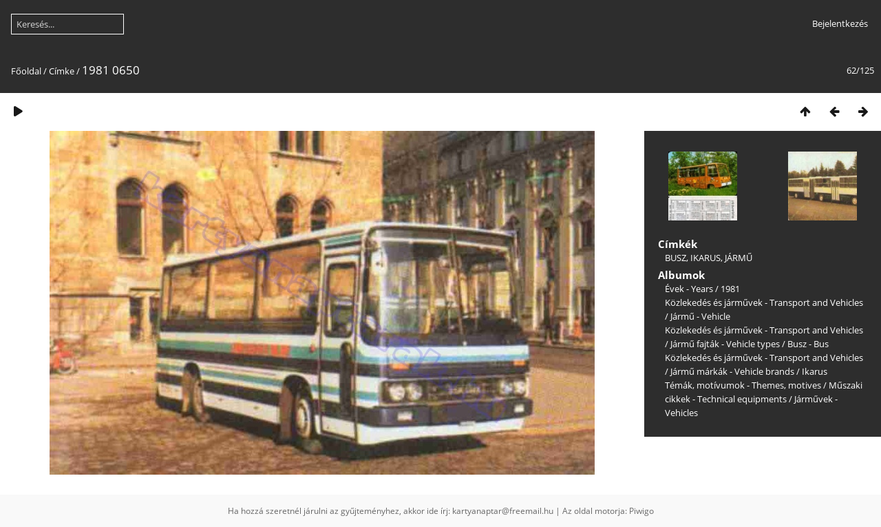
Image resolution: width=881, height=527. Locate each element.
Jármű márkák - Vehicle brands (732, 371)
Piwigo (641, 511)
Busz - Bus (808, 344)
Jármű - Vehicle (700, 316)
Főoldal (26, 71)
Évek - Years (689, 288)
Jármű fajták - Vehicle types (725, 344)
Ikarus (814, 371)
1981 (730, 288)
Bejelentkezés (840, 23)
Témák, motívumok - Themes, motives (743, 385)
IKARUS (705, 257)
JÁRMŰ (738, 257)
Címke (61, 71)
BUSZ (675, 257)
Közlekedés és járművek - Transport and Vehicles (764, 302)
